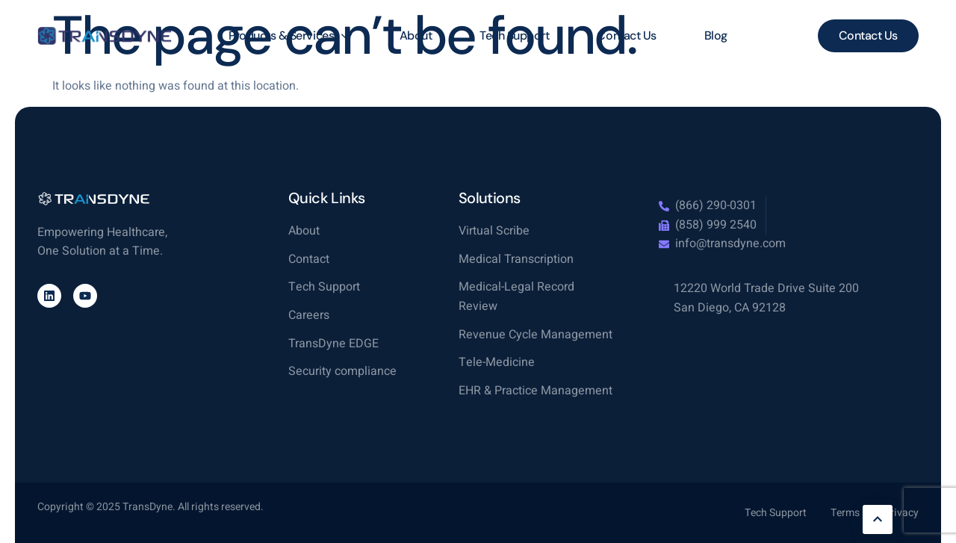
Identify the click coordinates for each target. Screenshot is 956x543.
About (416, 35)
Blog (715, 35)
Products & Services (290, 35)
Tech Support (514, 35)
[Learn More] (878, 519)
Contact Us (626, 35)
